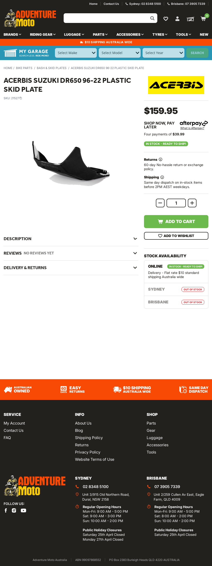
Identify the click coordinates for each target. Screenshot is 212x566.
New (204, 34)
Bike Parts (24, 68)
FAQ (7, 437)
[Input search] (110, 18)
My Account (14, 423)
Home (8, 68)
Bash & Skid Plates (51, 68)
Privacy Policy (87, 452)
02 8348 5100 (95, 486)
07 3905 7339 (167, 486)
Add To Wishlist (176, 235)
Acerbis (39, 311)
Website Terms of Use (94, 459)
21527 (16, 98)
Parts (151, 423)
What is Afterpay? (192, 128)
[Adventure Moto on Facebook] (6, 510)
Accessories (157, 444)
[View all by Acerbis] (176, 85)
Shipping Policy (89, 437)
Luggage (155, 437)
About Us (83, 423)
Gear (151, 430)
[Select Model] (120, 53)
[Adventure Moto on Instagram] (14, 510)
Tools (151, 452)
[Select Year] (163, 53)
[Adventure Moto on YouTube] (23, 510)
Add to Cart (176, 221)
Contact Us (13, 430)
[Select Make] (76, 53)
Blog (79, 430)
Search (197, 52)
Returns (82, 444)
